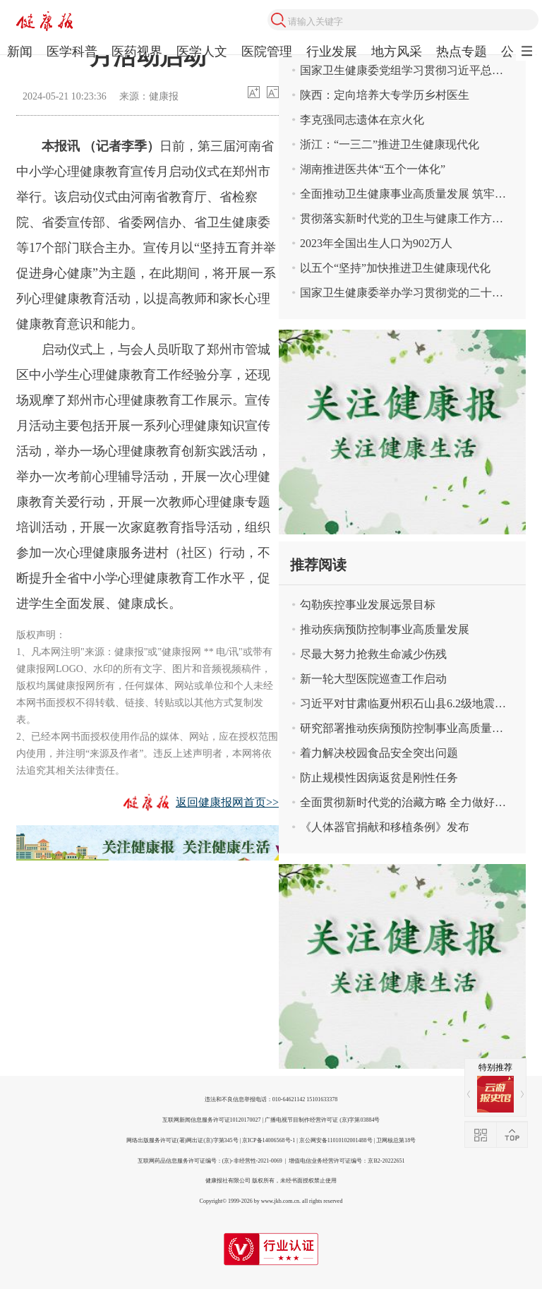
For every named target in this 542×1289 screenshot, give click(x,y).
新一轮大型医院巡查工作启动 (373, 679)
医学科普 (72, 51)
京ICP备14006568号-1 (268, 1140)
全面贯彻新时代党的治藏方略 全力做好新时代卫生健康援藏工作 (413, 802)
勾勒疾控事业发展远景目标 (367, 605)
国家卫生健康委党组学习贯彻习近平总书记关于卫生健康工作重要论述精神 (413, 70)
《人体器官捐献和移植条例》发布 (384, 827)
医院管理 (266, 51)
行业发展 (331, 51)
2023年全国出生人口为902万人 (376, 243)
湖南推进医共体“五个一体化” (372, 169)
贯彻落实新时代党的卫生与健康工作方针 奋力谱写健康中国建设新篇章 (413, 218)
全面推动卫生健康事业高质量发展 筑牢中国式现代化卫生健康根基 (413, 194)
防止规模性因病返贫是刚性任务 (379, 778)
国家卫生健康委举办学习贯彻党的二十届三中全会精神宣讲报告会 (413, 293)
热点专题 (461, 51)
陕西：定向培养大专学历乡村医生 (384, 95)
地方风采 (396, 51)
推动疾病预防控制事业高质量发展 (384, 629)
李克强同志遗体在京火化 (362, 120)
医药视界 (137, 51)
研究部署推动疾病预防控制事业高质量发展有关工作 (413, 728)
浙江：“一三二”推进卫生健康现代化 (389, 144)
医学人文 (201, 51)
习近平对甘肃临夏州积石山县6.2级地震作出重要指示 (413, 703)
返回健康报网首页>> (227, 802)
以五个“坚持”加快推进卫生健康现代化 (395, 268)
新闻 (19, 51)
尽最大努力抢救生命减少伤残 (373, 654)
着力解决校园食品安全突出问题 (379, 753)
